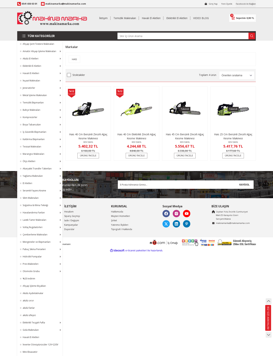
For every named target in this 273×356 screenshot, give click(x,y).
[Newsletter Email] (186, 184)
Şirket (114, 220)
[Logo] (52, 18)
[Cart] (242, 18)
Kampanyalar (71, 224)
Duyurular (69, 229)
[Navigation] (39, 36)
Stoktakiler (78, 75)
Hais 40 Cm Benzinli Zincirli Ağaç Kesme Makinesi (88, 136)
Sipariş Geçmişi (72, 216)
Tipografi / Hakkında (121, 229)
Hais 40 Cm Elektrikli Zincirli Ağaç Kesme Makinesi (136, 136)
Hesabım (69, 211)
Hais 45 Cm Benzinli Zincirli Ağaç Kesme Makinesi (185, 136)
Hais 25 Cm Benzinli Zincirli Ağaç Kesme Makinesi (233, 136)
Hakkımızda (117, 211)
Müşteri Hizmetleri (120, 216)
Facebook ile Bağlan (245, 3)
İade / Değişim (71, 220)
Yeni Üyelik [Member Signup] (225, 3)
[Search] (186, 36)
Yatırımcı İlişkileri (119, 224)
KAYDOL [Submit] (244, 184)
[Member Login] (209, 4)
